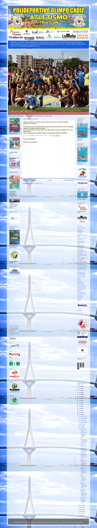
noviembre (82, 418)
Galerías (79, 298)
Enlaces (79, 300)
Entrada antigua (69, 180)
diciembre (82, 416)
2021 (80, 396)
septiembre (82, 422)
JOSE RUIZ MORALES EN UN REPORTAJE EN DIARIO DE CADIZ (83, 493)
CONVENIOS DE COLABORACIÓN (81, 293)
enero (81, 513)
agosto (81, 424)
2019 (80, 400)
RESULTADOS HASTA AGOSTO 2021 (81, 242)
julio (81, 426)
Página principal (81, 228)
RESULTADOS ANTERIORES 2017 (82, 250)
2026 (80, 386)
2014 (80, 410)
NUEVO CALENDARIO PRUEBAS (80, 231)
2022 (80, 394)
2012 (80, 414)
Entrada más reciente (30, 180)
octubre (82, 420)
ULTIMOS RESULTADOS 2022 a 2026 (82, 235)
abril (81, 507)
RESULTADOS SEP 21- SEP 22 (81, 239)
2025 (80, 388)
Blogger (81, 522)
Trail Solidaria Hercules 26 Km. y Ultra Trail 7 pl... (83, 455)
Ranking (79, 279)
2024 (80, 390)
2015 (80, 408)
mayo (81, 505)
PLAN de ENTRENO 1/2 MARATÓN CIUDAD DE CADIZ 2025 (82, 268)
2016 (80, 406)
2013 (80, 412)
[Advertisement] (14, 300)
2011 (80, 515)
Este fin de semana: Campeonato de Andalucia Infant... (83, 485)
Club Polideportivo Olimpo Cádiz (15, 328)
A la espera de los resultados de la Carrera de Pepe (83, 441)
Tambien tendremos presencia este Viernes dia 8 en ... (83, 478)
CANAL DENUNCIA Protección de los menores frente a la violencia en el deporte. (81, 288)
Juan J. (12, 330)
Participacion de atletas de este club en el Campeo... (83, 450)
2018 (80, 402)
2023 (80, 392)
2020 (80, 398)
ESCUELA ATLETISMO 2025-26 (82, 261)
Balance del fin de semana (83, 445)
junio (81, 428)
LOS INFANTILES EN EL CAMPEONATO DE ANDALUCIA (83, 462)
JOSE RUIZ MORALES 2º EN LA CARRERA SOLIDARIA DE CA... (83, 470)
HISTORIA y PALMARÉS (80, 296)
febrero (82, 511)
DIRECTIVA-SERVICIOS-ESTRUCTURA (80, 283)
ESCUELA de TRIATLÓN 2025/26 (81, 264)
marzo (81, 509)
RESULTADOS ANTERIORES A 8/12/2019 (81, 247)
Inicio (50, 180)
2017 (80, 404)
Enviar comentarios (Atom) (36, 183)
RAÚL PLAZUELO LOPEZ (15, 333)
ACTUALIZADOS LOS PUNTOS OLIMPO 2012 (83, 500)
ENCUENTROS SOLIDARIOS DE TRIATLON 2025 (81, 274)
